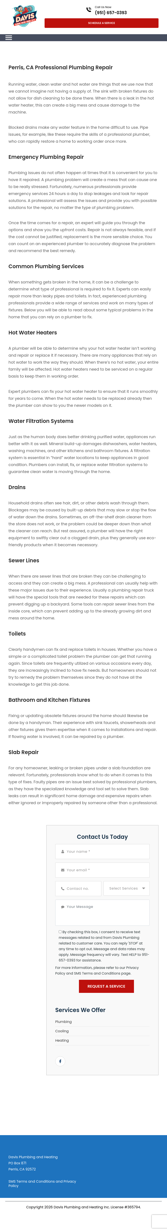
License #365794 (125, 1207)
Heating (62, 1040)
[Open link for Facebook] (60, 1061)
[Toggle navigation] (8, 37)
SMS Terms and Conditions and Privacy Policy (42, 1183)
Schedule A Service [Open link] (101, 23)
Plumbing (63, 1021)
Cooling (62, 1031)
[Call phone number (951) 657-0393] (101, 10)
